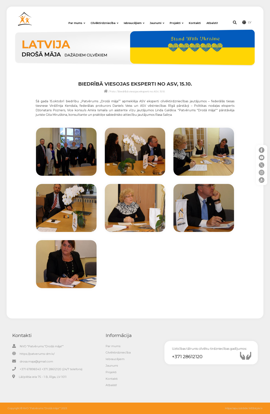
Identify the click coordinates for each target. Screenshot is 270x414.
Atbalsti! (212, 23)
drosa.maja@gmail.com (36, 361)
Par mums (76, 23)
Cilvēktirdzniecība (104, 23)
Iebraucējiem (134, 23)
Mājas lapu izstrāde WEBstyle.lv (243, 408)
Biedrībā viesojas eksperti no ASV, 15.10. (141, 91)
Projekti (176, 23)
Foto (113, 91)
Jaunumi (157, 23)
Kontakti (195, 23)
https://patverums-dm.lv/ (37, 354)
